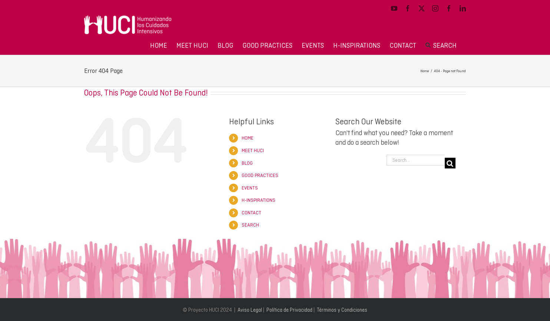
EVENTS (250, 188)
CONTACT (251, 212)
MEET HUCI (253, 150)
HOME (248, 138)
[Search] (450, 163)
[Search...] (416, 160)
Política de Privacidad (289, 310)
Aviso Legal (250, 310)
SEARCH (250, 225)
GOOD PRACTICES (260, 175)
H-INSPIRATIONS (258, 200)
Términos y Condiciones (342, 310)
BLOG (247, 163)
